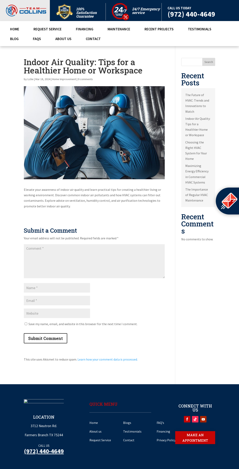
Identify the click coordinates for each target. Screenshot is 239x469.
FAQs (37, 39)
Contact (93, 39)
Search (208, 62)
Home (14, 29)
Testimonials (199, 29)
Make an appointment (195, 437)
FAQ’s (160, 423)
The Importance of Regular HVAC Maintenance (196, 194)
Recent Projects (159, 29)
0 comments (85, 79)
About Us (63, 39)
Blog (14, 39)
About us (95, 431)
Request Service (48, 29)
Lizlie (30, 79)
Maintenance (119, 29)
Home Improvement (64, 79)
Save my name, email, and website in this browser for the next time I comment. (82, 324)
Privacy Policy (166, 440)
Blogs (127, 423)
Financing (84, 29)
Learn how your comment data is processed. (108, 359)
